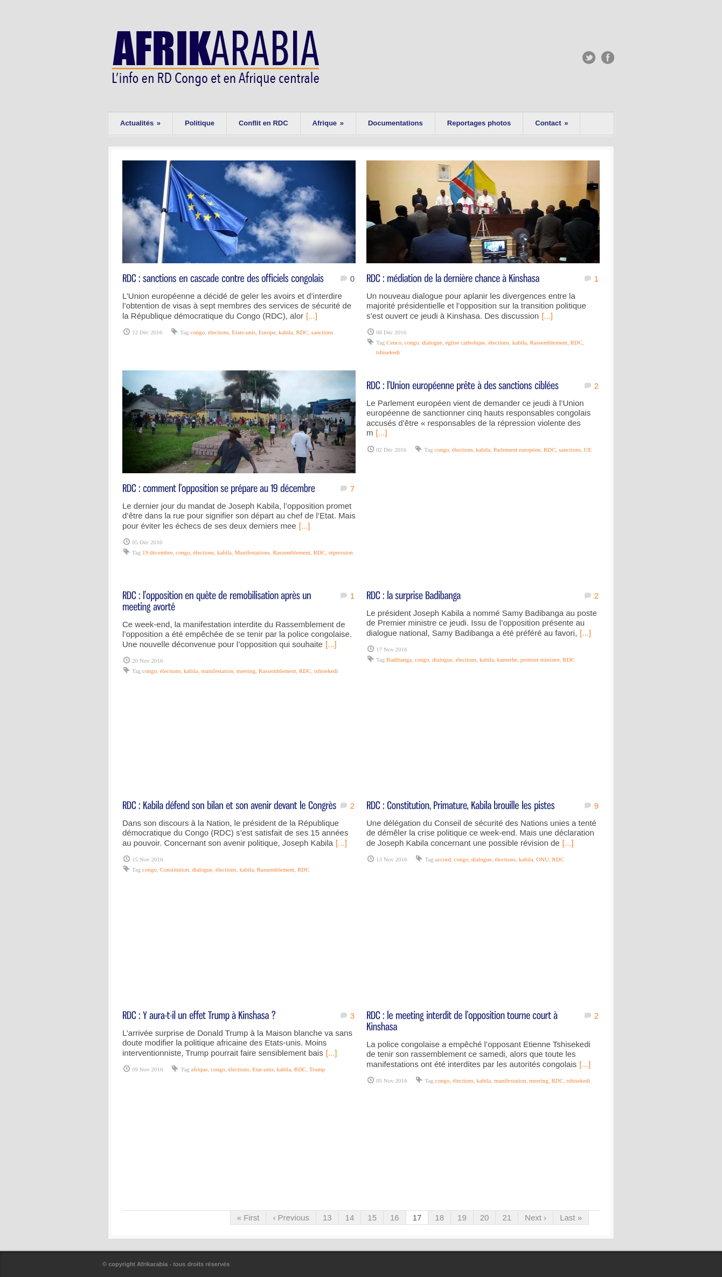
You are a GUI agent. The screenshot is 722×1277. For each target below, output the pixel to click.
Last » (571, 1217)
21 (506, 1217)
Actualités (140, 123)
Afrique (328, 123)
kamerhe (507, 659)
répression (341, 552)
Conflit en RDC (263, 123)
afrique (199, 1069)
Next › (535, 1217)
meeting (246, 671)
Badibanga (399, 659)
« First (248, 1217)
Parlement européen (517, 449)
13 (327, 1217)
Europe (267, 332)
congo (197, 332)
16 (394, 1217)
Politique (199, 123)
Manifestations (251, 552)
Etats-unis (243, 332)
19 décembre (157, 552)
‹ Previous (291, 1217)
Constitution (174, 869)
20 (484, 1217)
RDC (302, 332)
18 (439, 1217)
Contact (551, 123)
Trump (317, 1069)
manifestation (217, 671)
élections (218, 332)
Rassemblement (548, 342)
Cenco (393, 342)
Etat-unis (263, 1069)
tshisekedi (388, 352)
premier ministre (540, 659)
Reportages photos (479, 123)
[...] (311, 315)
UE (588, 449)
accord (443, 859)
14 (350, 1217)
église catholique (465, 342)
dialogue (432, 342)
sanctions (322, 332)
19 (462, 1217)
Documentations (395, 123)
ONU (542, 859)
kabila (286, 332)
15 (372, 1217)
